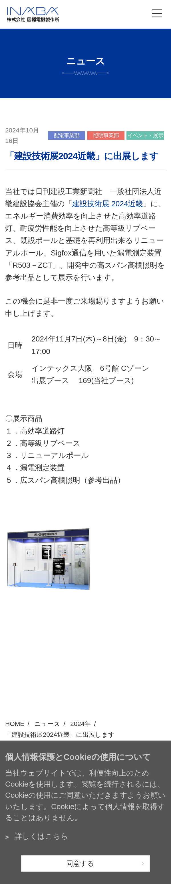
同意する (80, 863)
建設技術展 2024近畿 (107, 203)
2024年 (80, 723)
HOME (14, 723)
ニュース (47, 723)
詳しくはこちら (41, 836)
